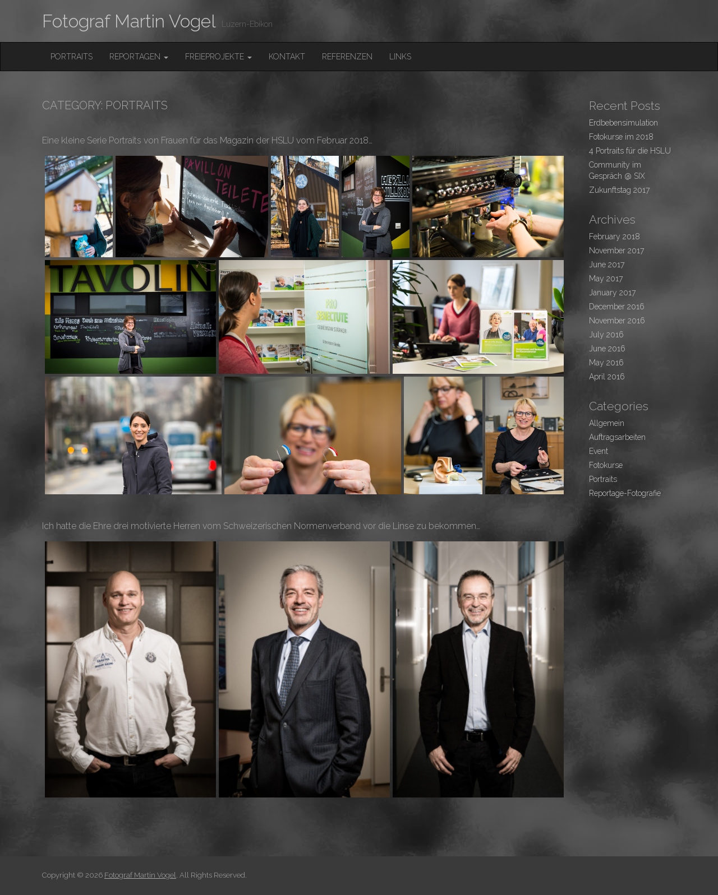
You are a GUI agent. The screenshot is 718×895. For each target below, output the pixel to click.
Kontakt (287, 56)
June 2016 (607, 348)
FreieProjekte (218, 56)
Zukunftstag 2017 (619, 190)
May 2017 (606, 278)
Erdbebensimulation (623, 122)
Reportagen (138, 56)
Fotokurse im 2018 (621, 136)
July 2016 (606, 334)
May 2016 (606, 362)
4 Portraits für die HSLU (630, 150)
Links (400, 56)
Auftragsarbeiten (617, 437)
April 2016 (607, 376)
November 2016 (617, 320)
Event (598, 451)
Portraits (71, 56)
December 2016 (617, 306)
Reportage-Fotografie (625, 493)
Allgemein (606, 423)
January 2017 (612, 292)
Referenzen (347, 56)
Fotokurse (606, 465)
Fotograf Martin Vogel (129, 21)
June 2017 (606, 264)
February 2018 (614, 236)
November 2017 (616, 250)
